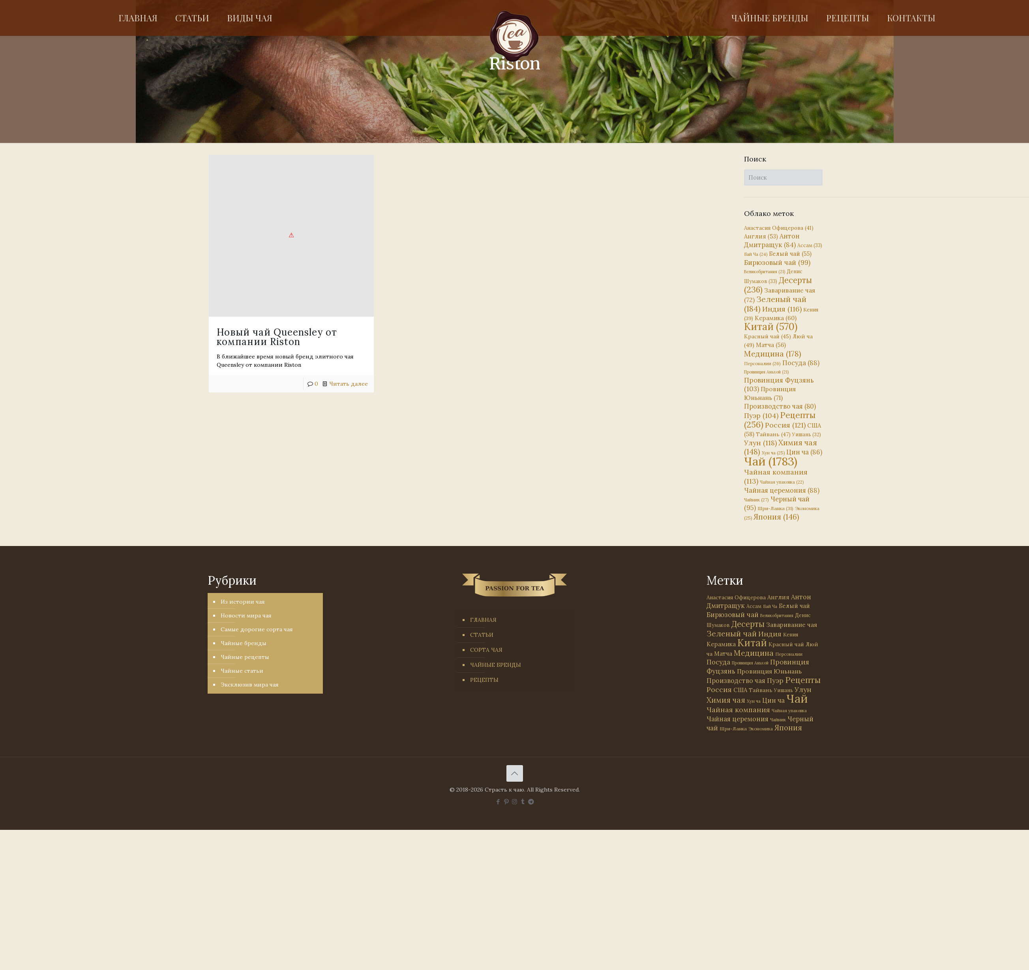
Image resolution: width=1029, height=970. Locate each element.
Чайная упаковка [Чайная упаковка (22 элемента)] (782, 482)
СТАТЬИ (481, 634)
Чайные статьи (242, 670)
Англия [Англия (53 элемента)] (761, 236)
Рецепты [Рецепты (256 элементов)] (779, 420)
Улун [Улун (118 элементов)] (760, 442)
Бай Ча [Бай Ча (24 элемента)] (755, 254)
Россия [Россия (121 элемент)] (785, 425)
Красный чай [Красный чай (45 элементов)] (767, 336)
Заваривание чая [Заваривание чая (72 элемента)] (791, 625)
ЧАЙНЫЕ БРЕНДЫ (495, 664)
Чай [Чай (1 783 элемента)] (770, 461)
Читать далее (348, 383)
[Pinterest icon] (506, 801)
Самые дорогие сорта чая (257, 629)
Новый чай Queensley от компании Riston (277, 337)
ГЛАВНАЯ (483, 619)
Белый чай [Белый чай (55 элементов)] (790, 253)
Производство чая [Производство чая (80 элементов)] (780, 406)
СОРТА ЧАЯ (486, 649)
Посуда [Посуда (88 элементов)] (800, 362)
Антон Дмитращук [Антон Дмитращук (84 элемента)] (772, 240)
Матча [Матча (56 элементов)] (771, 345)
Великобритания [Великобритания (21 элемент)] (764, 271)
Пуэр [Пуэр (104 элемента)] (761, 415)
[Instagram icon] (514, 801)
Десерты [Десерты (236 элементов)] (748, 624)
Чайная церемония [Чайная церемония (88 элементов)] (781, 490)
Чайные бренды (243, 643)
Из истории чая (243, 601)
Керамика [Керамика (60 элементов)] (776, 318)
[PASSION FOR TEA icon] (531, 801)
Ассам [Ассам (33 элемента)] (809, 245)
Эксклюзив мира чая (250, 684)
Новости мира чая (246, 615)
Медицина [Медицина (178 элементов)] (772, 353)
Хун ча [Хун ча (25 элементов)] (773, 453)
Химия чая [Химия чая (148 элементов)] (780, 447)
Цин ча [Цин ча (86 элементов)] (804, 452)
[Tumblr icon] (523, 801)
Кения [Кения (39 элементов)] (790, 634)
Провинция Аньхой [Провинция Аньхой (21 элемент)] (766, 372)
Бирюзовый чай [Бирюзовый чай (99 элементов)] (777, 262)
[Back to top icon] (514, 773)
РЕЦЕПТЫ (484, 679)
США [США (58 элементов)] (740, 690)
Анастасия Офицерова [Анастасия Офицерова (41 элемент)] (778, 228)
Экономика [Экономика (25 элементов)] (760, 729)
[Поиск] (783, 177)
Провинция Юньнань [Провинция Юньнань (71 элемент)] (769, 671)
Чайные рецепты (245, 656)
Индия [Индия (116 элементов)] (782, 308)
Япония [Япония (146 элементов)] (776, 517)
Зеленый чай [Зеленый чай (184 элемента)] (775, 303)
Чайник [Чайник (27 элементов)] (756, 500)
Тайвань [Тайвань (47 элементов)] (773, 434)
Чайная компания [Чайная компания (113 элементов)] (738, 709)
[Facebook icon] (498, 801)
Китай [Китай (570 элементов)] (770, 326)
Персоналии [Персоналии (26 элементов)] (762, 363)
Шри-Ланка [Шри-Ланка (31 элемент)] (775, 508)
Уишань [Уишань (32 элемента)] (806, 434)
